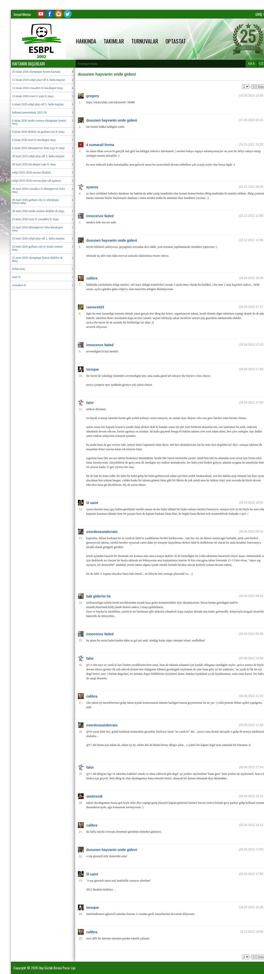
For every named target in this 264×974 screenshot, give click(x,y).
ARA (251, 63)
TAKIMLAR (114, 41)
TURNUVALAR (144, 41)
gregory (92, 96)
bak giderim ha (98, 596)
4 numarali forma (100, 145)
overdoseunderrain (102, 532)
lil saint (92, 503)
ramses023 (95, 307)
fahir (90, 403)
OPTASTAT (176, 41)
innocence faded (100, 216)
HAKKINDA (86, 41)
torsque (92, 369)
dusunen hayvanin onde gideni (111, 120)
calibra (91, 278)
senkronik (94, 796)
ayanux (92, 187)
